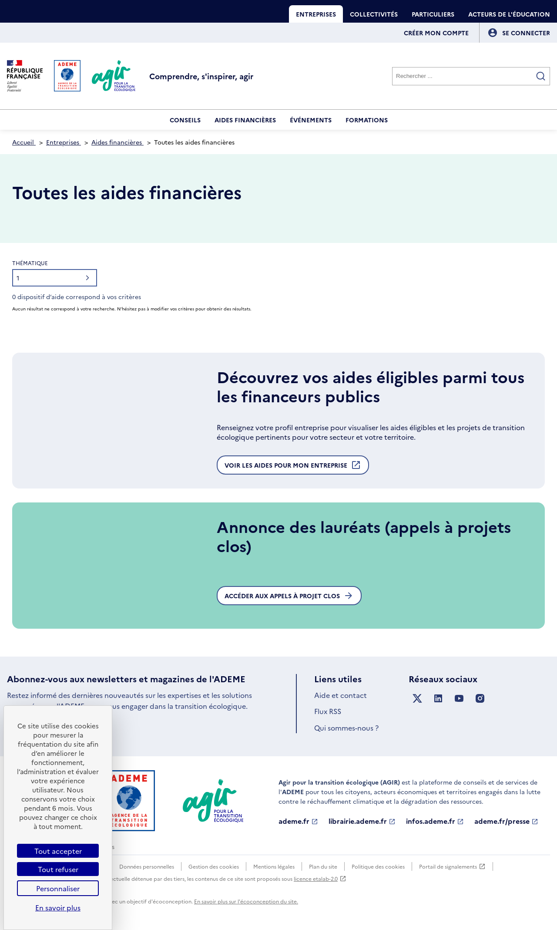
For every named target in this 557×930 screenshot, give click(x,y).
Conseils (185, 119)
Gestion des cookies (213, 866)
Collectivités (374, 14)
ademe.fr (298, 821)
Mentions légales (274, 866)
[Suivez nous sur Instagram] (480, 698)
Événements (311, 119)
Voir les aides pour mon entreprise (293, 467)
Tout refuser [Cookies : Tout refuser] (58, 869)
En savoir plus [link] (58, 907)
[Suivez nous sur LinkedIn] (438, 698)
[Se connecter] (526, 32)
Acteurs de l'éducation (509, 14)
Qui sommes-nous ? (346, 727)
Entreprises (316, 14)
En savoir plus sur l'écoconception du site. (246, 901)
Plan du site (323, 866)
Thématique (30, 262)
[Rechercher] (471, 76)
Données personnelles (146, 866)
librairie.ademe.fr (362, 821)
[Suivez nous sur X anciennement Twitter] (417, 698)
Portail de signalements (452, 866)
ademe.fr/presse (506, 821)
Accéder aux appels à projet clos (289, 595)
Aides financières (245, 119)
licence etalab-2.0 (320, 878)
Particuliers (433, 14)
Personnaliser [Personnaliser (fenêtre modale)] (58, 888)
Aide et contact (340, 695)
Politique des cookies (378, 866)
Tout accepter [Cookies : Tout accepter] (58, 851)
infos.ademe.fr (435, 821)
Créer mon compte (436, 33)
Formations (367, 119)
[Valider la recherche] (541, 76)
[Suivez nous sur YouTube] (459, 698)
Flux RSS (327, 711)
